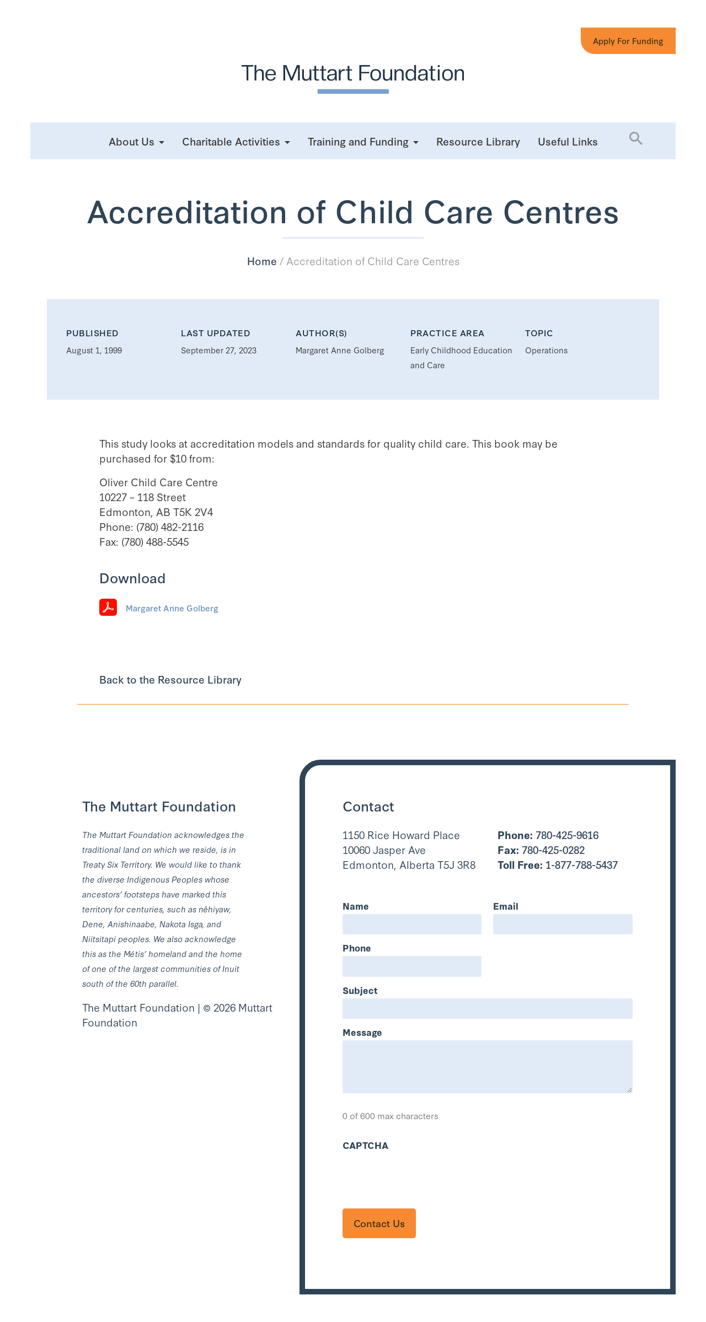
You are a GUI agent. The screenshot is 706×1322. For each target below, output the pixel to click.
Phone (357, 947)
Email (505, 905)
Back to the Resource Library (170, 678)
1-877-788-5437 (558, 864)
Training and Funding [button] (358, 140)
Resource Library (478, 140)
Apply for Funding (628, 40)
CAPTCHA (365, 1144)
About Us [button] (131, 140)
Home (262, 260)
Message (362, 1031)
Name (356, 905)
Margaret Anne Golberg (172, 608)
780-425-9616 (548, 834)
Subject (360, 990)
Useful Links (568, 140)
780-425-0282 (541, 849)
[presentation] (426, 1174)
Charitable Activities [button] (231, 140)
